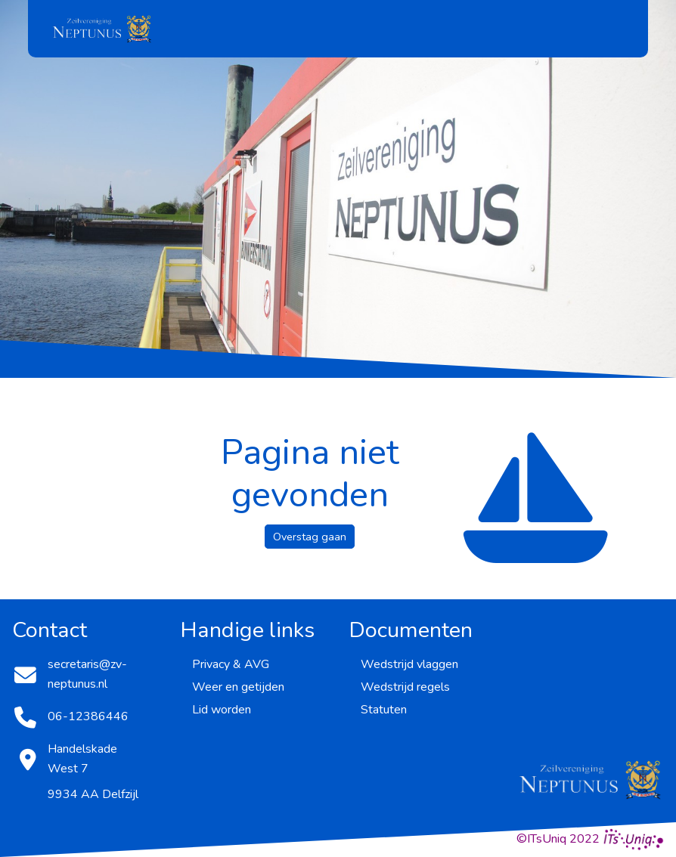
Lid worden (221, 709)
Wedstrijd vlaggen (409, 664)
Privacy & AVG (230, 664)
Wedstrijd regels (405, 687)
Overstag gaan (309, 536)
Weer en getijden (238, 687)
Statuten (384, 709)
